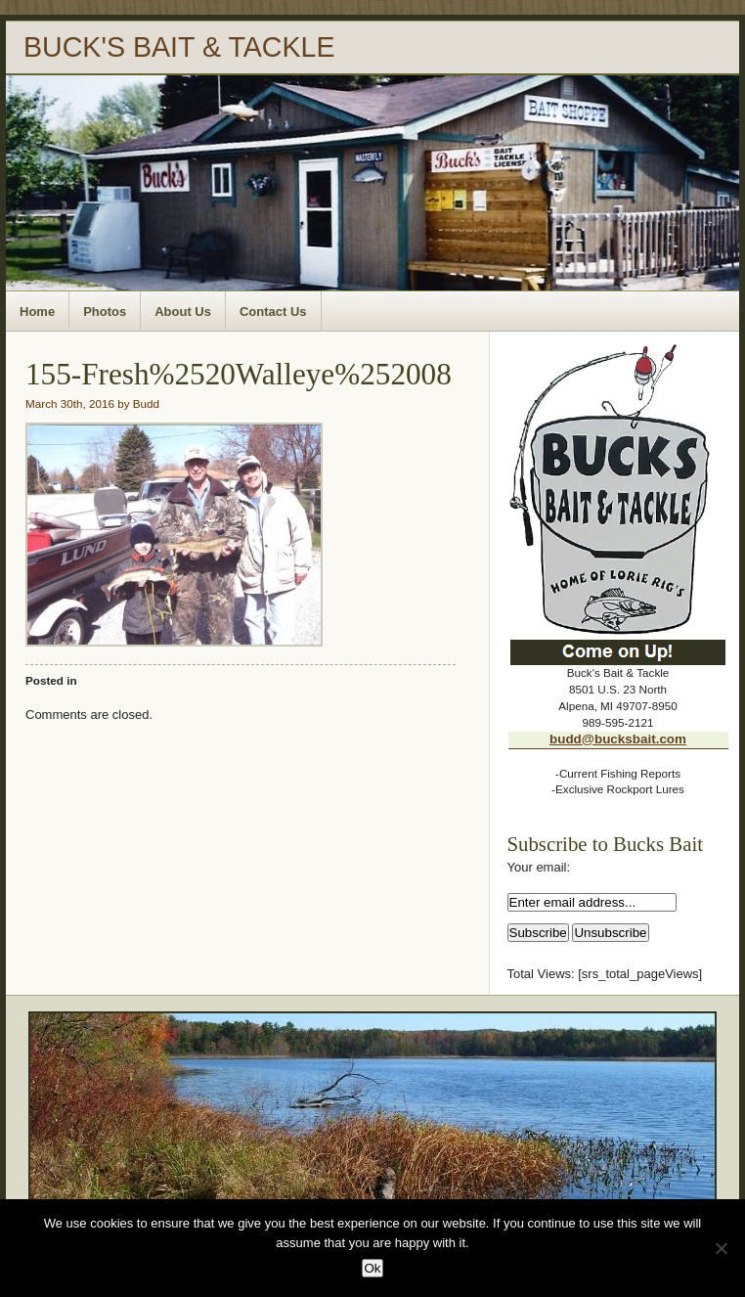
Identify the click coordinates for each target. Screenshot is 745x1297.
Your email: (539, 867)
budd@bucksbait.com (617, 739)
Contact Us (273, 311)
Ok (372, 1268)
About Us (182, 311)
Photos (104, 311)
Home (37, 311)
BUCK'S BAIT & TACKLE (179, 47)
